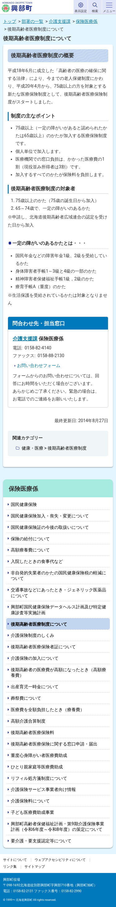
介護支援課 (60, 21)
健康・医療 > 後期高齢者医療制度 (54, 448)
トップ (9, 21)
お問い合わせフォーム (38, 365)
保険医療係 (86, 21)
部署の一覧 (32, 21)
